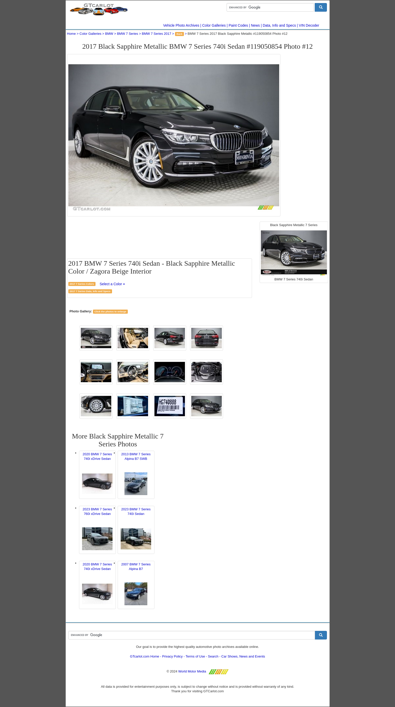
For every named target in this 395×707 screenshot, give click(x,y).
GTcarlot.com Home (144, 656)
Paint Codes (238, 25)
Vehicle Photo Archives (181, 25)
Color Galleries (214, 25)
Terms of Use (195, 656)
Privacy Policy (172, 656)
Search (213, 656)
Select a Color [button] (112, 284)
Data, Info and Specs (279, 25)
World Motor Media (192, 671)
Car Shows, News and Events (243, 656)
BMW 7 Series (127, 34)
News (255, 25)
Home (71, 34)
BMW (109, 34)
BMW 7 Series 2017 (156, 34)
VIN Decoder (309, 25)
